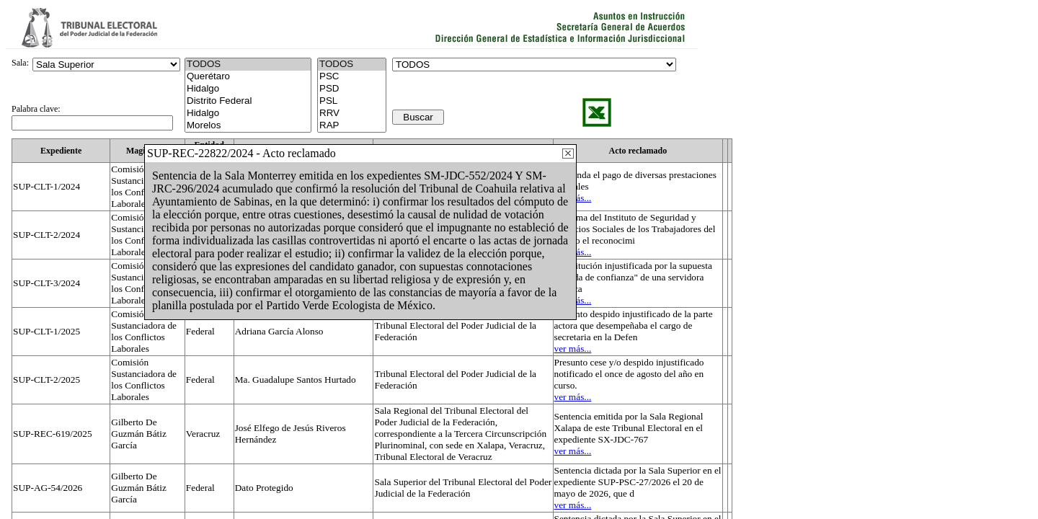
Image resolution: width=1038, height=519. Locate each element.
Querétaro (248, 77)
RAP (352, 126)
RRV (352, 113)
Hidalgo (248, 89)
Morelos (248, 126)
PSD (352, 89)
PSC (352, 77)
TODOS (352, 64)
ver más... (573, 348)
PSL (352, 101)
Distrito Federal (248, 101)
